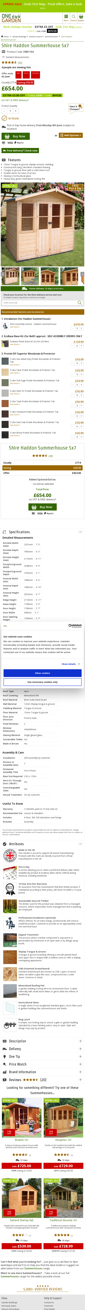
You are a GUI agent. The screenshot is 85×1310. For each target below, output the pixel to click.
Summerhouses (33, 1268)
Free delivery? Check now (22, 150)
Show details (69, 664)
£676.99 (78, 324)
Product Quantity (9, 105)
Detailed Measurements (17, 57)
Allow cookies (42, 673)
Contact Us (49, 1302)
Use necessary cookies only (42, 682)
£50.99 (79, 359)
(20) (12, 62)
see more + (15, 326)
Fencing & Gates (9, 1305)
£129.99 (78, 342)
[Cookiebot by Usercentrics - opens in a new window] (68, 626)
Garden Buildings (9, 1302)
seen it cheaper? (75, 108)
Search (79, 302)
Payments (48, 1305)
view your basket (81, 18)
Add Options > (72, 135)
